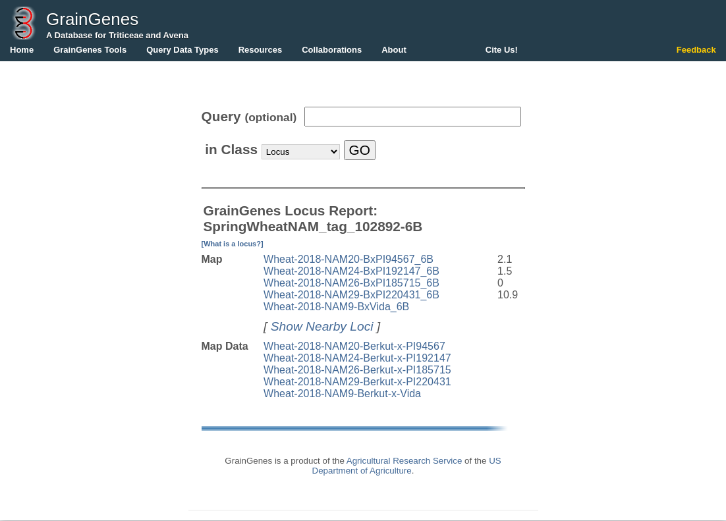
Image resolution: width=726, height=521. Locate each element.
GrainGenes (92, 19)
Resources (260, 50)
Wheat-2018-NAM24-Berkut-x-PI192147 (357, 358)
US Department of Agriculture (406, 466)
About (393, 50)
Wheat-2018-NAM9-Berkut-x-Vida (342, 393)
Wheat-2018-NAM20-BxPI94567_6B (348, 259)
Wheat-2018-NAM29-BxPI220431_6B (351, 294)
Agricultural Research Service (404, 461)
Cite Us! (502, 50)
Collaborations (332, 50)
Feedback (696, 50)
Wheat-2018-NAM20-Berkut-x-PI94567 (354, 346)
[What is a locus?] (233, 244)
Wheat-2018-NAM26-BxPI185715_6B (351, 282)
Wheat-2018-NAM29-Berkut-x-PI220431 (357, 381)
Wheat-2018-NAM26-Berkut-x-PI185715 (357, 369)
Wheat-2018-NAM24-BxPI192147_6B (351, 271)
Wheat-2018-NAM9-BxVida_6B (336, 306)
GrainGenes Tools (89, 50)
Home (22, 50)
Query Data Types (182, 50)
